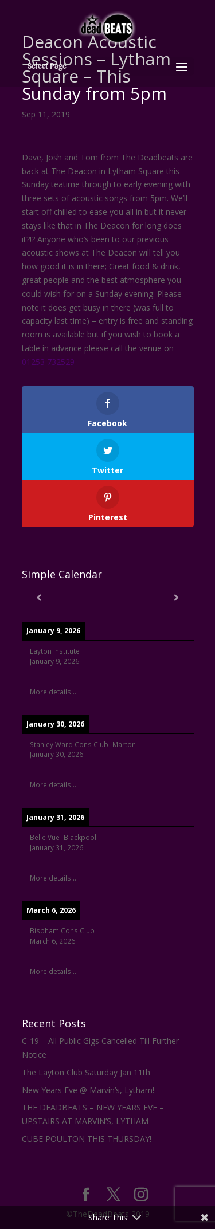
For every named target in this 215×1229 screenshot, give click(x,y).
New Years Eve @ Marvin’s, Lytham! (88, 1090)
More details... (53, 691)
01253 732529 (48, 361)
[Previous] (39, 597)
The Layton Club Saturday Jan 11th (86, 1072)
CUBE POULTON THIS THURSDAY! (86, 1138)
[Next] (176, 597)
